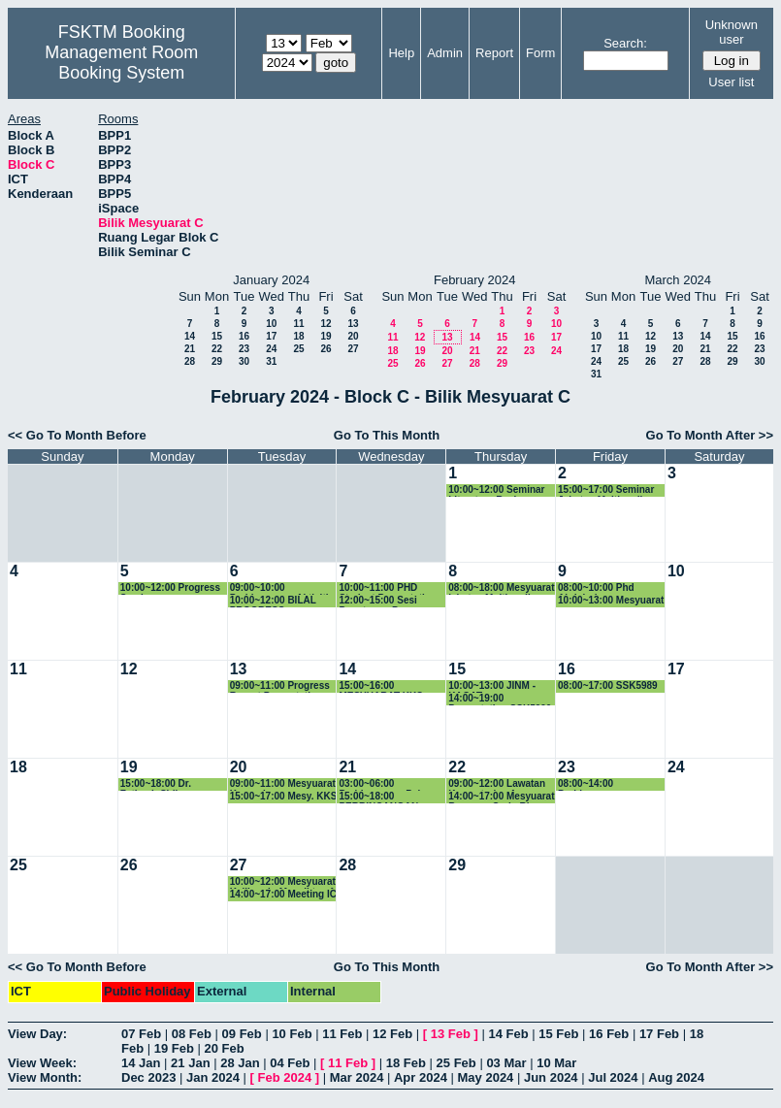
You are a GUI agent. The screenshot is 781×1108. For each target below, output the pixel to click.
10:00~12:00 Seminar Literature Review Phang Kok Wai (496, 490)
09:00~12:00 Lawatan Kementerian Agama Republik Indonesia (496, 784)
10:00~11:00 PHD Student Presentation (388, 588)
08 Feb (192, 1034)
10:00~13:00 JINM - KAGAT (492, 686)
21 (189, 348)
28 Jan (239, 1063)
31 (271, 361)
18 (298, 336)
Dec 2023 (148, 1077)
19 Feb (174, 1048)
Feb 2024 (285, 1077)
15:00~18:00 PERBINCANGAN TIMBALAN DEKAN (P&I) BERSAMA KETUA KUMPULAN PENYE (384, 797)
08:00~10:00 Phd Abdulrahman (596, 588)
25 (298, 348)
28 (189, 361)
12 (325, 323)
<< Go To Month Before (77, 435)
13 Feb (451, 1034)
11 (298, 323)
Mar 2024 (357, 1077)
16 (244, 336)
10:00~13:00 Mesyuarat (611, 600)
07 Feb (141, 1034)
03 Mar (506, 1063)
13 (352, 323)
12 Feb (392, 1034)
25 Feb (456, 1063)
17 (271, 336)
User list (731, 82)
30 (244, 361)
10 (271, 323)
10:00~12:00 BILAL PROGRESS (273, 601)
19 (325, 336)
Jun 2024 (551, 1077)
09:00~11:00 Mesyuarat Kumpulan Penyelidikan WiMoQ (283, 784)
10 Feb (291, 1034)
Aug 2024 (676, 1077)
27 (352, 348)
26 (325, 348)
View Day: (37, 1034)
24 (271, 348)
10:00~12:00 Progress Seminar (170, 588)
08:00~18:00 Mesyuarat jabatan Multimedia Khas (501, 588)
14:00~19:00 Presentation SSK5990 (499, 699)
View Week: (42, 1063)
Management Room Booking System (121, 62)
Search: (625, 43)
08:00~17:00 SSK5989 (608, 685)
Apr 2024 (420, 1077)
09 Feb (242, 1034)
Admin (445, 53)
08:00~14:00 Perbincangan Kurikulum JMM (594, 784)
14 (189, 336)
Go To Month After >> (709, 435)
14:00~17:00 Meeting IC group (283, 895)
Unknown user (731, 32)
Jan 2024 (213, 1077)
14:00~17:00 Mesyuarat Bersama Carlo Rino (501, 797)
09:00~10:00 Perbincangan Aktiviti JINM (279, 588)
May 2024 (486, 1077)
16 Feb (609, 1034)
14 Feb (508, 1034)
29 (217, 361)
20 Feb (224, 1048)
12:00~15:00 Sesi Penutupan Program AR (385, 601)
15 (217, 336)
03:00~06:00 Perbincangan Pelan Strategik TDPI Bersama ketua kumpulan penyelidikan (392, 784)
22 (217, 348)
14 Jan (140, 1063)
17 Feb (659, 1034)
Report (494, 53)
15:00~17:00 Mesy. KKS (284, 796)
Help (401, 53)
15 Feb (558, 1034)
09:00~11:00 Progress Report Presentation (280, 686)
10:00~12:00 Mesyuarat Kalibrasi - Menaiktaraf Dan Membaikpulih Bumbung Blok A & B (283, 882)
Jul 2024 (612, 1077)
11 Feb (342, 1034)
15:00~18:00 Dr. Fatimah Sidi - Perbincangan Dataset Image (171, 784)
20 (352, 336)
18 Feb (406, 1063)
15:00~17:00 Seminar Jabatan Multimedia (606, 490)
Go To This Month (387, 435)
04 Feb (289, 1063)
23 (244, 348)
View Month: (44, 1077)
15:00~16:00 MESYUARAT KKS (380, 686)
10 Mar (556, 1063)
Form (540, 53)
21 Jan (190, 1063)
